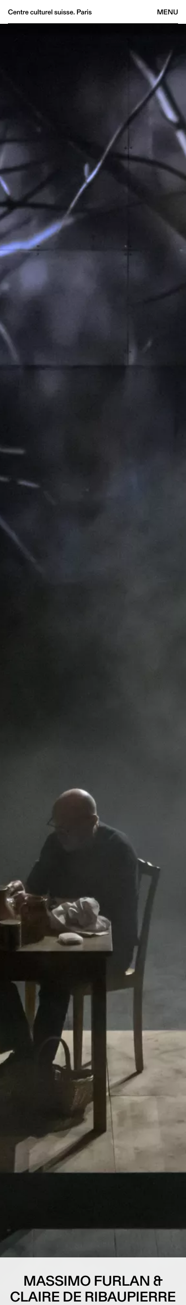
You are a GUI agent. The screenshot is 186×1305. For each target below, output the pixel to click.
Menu (167, 12)
